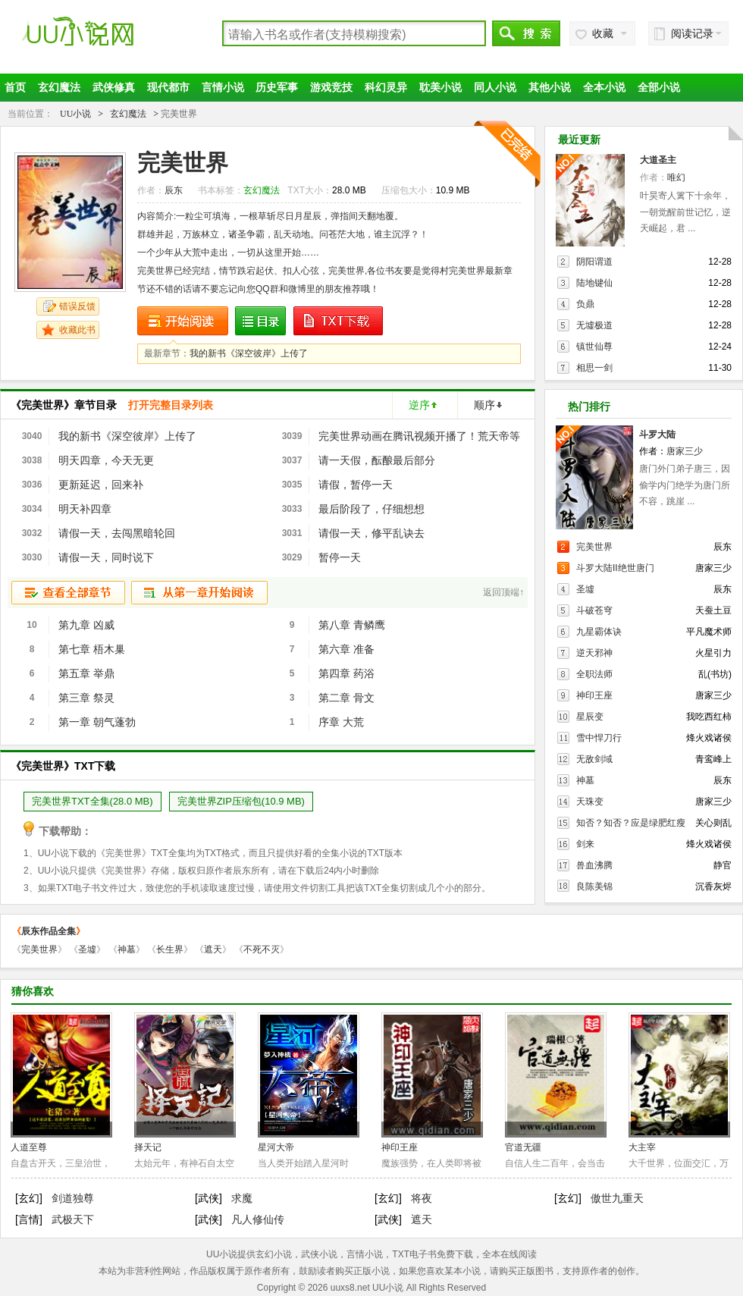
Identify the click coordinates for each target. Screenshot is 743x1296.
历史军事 (277, 87)
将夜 (421, 1198)
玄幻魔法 (59, 87)
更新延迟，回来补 (100, 485)
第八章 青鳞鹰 (351, 625)
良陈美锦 (594, 886)
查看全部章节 (68, 592)
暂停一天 (339, 557)
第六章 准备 (346, 649)
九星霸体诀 (599, 631)
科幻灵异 (386, 87)
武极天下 (73, 1219)
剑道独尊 (73, 1198)
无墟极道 (594, 325)
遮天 (213, 949)
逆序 (419, 405)
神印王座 (594, 695)
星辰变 (589, 716)
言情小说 (223, 87)
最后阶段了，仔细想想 (371, 509)
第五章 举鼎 (86, 673)
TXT (213, 853)
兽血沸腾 (594, 865)
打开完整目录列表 (170, 405)
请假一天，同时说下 (106, 557)
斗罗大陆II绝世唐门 (615, 568)
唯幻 (676, 177)
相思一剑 (594, 367)
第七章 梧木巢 (91, 649)
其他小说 (549, 87)
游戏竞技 (331, 87)
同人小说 (495, 87)
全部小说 (659, 87)
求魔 (241, 1198)
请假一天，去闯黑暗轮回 (116, 533)
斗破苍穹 (594, 610)
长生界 (169, 949)
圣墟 (585, 589)
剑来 (585, 844)
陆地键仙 (594, 283)
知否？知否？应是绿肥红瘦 (630, 822)
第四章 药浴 (346, 673)
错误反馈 (77, 306)
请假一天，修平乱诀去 (371, 533)
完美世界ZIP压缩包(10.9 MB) (241, 801)
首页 (15, 87)
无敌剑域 (594, 759)
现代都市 (168, 87)
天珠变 (589, 801)
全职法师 (594, 674)
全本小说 (604, 87)
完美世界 (594, 546)
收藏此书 (77, 330)
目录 (260, 321)
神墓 (585, 780)
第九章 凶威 (86, 625)
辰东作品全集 (48, 931)
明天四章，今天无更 (106, 460)
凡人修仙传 (257, 1219)
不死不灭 (261, 949)
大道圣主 (658, 160)
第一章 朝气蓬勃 (97, 722)
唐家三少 (684, 451)
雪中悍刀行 (599, 738)
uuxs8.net (350, 1287)
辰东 (174, 190)
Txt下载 (338, 321)
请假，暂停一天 (355, 485)
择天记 (147, 1147)
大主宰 (642, 1147)
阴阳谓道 (594, 261)
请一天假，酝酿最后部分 (376, 460)
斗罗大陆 (657, 434)
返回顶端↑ (503, 592)
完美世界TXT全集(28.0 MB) (92, 801)
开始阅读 (182, 321)
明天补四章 (84, 509)
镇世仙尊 (594, 346)
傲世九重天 (617, 1198)
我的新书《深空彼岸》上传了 (249, 353)
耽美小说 (440, 87)
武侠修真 (113, 87)
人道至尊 (29, 1147)
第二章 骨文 (346, 698)
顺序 (484, 405)
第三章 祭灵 (86, 698)
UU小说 (101, 39)
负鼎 (585, 304)
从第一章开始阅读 (199, 592)
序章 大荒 (341, 722)
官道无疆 (523, 1147)
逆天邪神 (594, 653)
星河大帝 (276, 1147)
